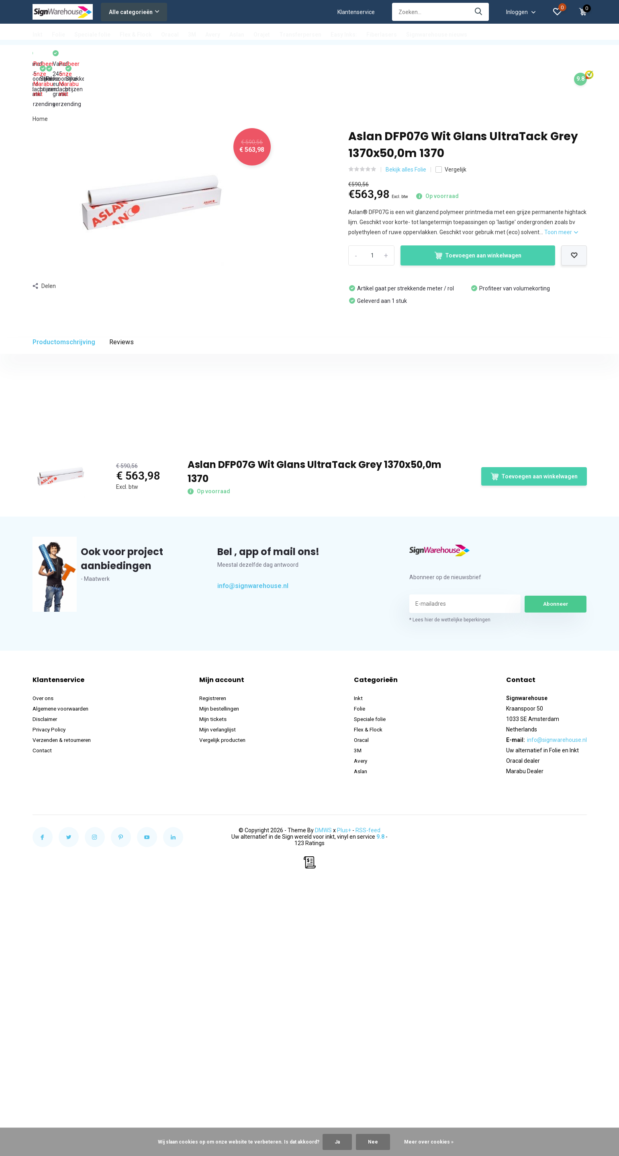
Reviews (121, 296)
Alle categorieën (134, 12)
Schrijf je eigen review (543, 587)
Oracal (170, 34)
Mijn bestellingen (223, 929)
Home (40, 73)
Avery (212, 34)
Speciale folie (92, 34)
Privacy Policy (50, 950)
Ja (337, 1142)
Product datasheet (56, 538)
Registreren (217, 918)
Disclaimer (46, 939)
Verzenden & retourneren (65, 960)
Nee (373, 1142)
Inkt (38, 34)
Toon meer (561, 187)
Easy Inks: (344, 34)
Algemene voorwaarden (63, 929)
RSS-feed (367, 1051)
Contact (43, 971)
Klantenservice (356, 12)
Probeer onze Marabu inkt (66, 57)
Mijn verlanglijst (221, 950)
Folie (58, 34)
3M (192, 34)
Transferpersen (300, 34)
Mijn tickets (216, 939)
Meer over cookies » (429, 1142)
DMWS (323, 1051)
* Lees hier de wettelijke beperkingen (449, 840)
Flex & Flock (136, 34)
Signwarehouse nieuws (436, 34)
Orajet (261, 34)
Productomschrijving (64, 296)
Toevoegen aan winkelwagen (477, 210)
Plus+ (344, 1051)
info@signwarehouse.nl (252, 806)
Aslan (236, 34)
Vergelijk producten (226, 960)
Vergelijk (450, 124)
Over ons (44, 918)
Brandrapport (50, 550)
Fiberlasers (381, 34)
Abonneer (555, 824)
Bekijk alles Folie (406, 124)
